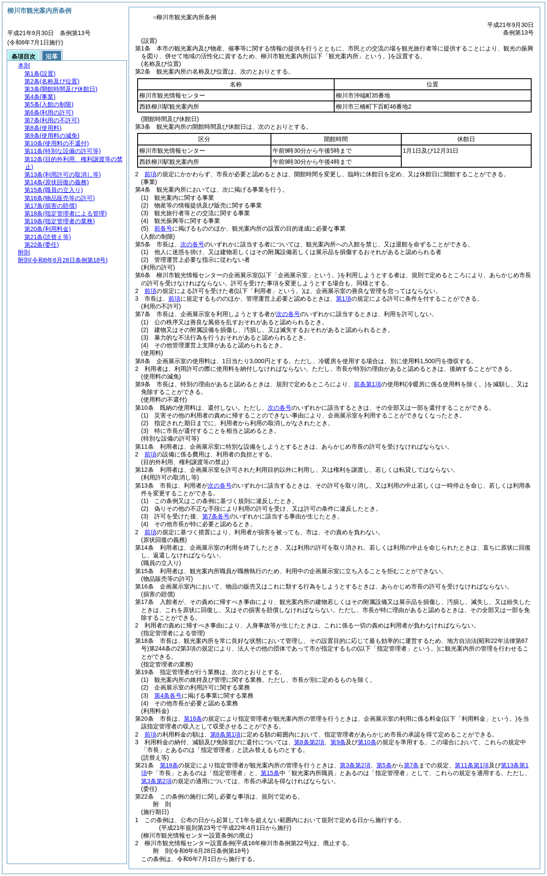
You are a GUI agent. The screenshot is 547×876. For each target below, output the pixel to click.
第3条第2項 (355, 765)
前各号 (163, 228)
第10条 (367, 742)
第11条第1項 (471, 765)
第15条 (270, 772)
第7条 (411, 765)
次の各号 (192, 244)
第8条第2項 (309, 742)
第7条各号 (215, 516)
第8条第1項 (225, 734)
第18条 (193, 718)
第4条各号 (168, 695)
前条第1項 (367, 384)
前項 (150, 174)
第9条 (338, 742)
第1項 (343, 298)
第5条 (384, 765)
